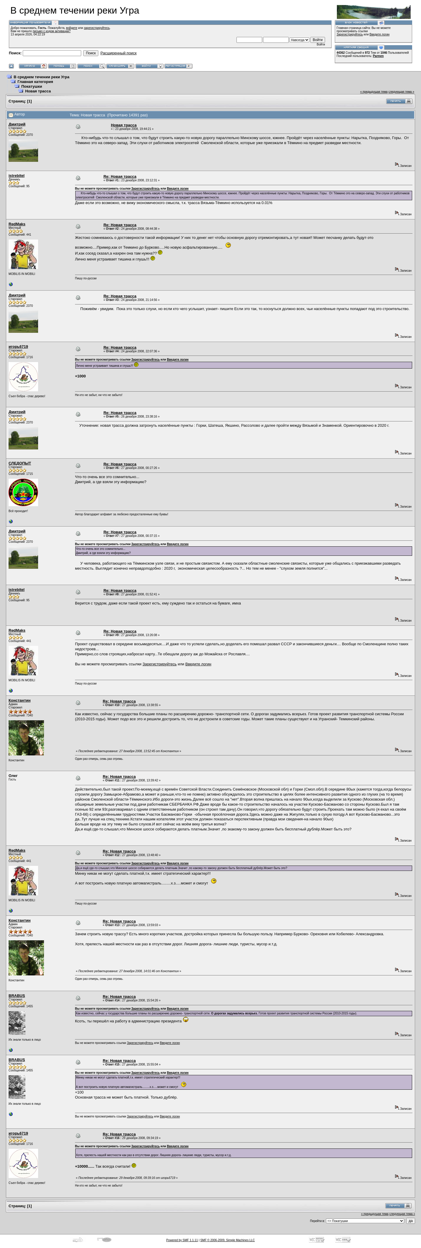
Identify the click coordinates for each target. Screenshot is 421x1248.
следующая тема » (401, 91)
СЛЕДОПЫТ (20, 463)
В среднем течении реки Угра (41, 77)
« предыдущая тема (374, 91)
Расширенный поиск (118, 53)
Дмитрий (17, 124)
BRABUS (17, 995)
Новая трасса (38, 91)
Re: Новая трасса (119, 176)
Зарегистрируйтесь (350, 34)
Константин (20, 700)
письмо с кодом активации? (52, 31)
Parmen (378, 56)
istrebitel (17, 175)
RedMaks (17, 224)
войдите (71, 28)
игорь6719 (18, 346)
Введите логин (380, 34)
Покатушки (31, 86)
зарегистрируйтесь (97, 28)
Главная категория (35, 81)
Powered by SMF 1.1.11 (182, 1240)
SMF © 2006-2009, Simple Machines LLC (227, 1240)
